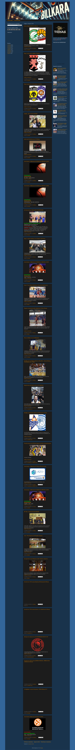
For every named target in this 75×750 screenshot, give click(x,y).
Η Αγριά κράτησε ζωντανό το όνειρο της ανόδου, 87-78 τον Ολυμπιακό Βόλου (61, 69)
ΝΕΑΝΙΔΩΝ (9, 52)
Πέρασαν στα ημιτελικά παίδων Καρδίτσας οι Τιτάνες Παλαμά (35, 308)
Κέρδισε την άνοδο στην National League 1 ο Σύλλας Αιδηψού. (62, 82)
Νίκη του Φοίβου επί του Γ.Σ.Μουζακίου (31, 337)
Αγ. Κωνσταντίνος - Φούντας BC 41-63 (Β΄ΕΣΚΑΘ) (33, 210)
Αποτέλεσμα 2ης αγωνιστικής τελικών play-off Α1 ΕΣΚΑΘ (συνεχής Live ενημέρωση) (61, 76)
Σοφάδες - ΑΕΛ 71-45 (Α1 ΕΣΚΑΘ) (30, 113)
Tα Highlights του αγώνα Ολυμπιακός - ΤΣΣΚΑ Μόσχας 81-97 (35, 689)
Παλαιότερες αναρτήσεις (46, 741)
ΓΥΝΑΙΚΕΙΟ (9, 48)
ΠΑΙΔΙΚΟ (28, 304)
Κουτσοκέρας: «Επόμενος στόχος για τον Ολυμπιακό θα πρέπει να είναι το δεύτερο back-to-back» (62, 89)
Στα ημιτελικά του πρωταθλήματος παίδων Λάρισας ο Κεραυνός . (36, 558)
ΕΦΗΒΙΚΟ (9, 49)
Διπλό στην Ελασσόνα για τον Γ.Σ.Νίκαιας (32, 139)
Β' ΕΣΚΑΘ (9, 47)
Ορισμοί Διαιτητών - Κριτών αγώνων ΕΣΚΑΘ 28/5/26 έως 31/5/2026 (61, 111)
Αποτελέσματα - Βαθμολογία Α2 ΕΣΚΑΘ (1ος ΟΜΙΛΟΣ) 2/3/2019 (36, 161)
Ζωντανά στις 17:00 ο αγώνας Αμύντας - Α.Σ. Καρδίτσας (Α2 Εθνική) (37, 609)
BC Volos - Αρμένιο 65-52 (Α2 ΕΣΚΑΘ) (31, 511)
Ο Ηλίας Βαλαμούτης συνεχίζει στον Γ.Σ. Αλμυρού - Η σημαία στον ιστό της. (62, 124)
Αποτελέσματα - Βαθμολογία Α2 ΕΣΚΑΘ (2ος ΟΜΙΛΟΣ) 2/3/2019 (36, 185)
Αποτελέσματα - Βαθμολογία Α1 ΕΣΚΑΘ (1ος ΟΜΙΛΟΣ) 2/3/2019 (36, 262)
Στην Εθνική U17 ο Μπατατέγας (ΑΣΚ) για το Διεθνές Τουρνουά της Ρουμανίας (62, 116)
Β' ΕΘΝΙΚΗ (28, 381)
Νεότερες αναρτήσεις (28, 741)
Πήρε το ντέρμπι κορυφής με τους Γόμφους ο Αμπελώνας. (34, 238)
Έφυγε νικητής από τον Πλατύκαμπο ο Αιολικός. (33, 84)
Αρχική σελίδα (10, 20)
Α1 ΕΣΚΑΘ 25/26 (17, 20)
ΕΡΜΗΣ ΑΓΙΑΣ (30, 439)
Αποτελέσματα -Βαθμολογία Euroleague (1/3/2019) (33, 716)
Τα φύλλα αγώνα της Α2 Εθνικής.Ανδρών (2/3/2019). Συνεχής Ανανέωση (37, 443)
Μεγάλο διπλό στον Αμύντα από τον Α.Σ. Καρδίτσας (33, 385)
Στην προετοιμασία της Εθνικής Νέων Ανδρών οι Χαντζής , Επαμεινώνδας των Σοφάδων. (62, 104)
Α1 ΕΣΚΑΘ (28, 49)
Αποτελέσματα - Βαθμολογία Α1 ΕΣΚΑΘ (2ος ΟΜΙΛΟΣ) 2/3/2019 (36, 489)
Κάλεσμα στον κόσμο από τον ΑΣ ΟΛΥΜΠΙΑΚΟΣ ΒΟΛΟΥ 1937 (36, 636)
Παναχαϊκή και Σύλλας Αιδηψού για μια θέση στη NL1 (62, 97)
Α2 (27, 439)
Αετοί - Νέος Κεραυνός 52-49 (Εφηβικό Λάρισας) (33, 535)
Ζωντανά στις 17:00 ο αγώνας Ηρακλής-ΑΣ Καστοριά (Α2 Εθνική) (36, 581)
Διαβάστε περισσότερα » (28, 46)
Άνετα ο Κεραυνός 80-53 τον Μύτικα (31, 26)
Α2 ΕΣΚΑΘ (28, 206)
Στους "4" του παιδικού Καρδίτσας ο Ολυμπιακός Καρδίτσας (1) (36, 285)
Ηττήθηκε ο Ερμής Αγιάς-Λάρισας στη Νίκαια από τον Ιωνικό (35, 412)
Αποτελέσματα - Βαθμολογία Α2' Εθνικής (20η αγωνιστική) (35, 466)
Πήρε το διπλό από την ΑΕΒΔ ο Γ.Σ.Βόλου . (32, 53)
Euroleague (28, 738)
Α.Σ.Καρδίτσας (29, 462)
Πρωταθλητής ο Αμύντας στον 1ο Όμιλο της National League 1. (62, 130)
